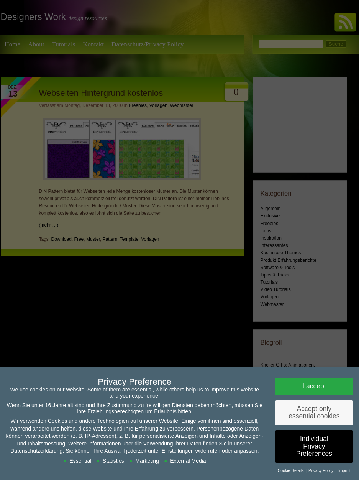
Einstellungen (178, 451)
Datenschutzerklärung (36, 451)
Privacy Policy (321, 470)
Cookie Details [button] (291, 470)
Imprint (344, 470)
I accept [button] (314, 386)
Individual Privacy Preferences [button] (314, 446)
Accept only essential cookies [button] (314, 412)
